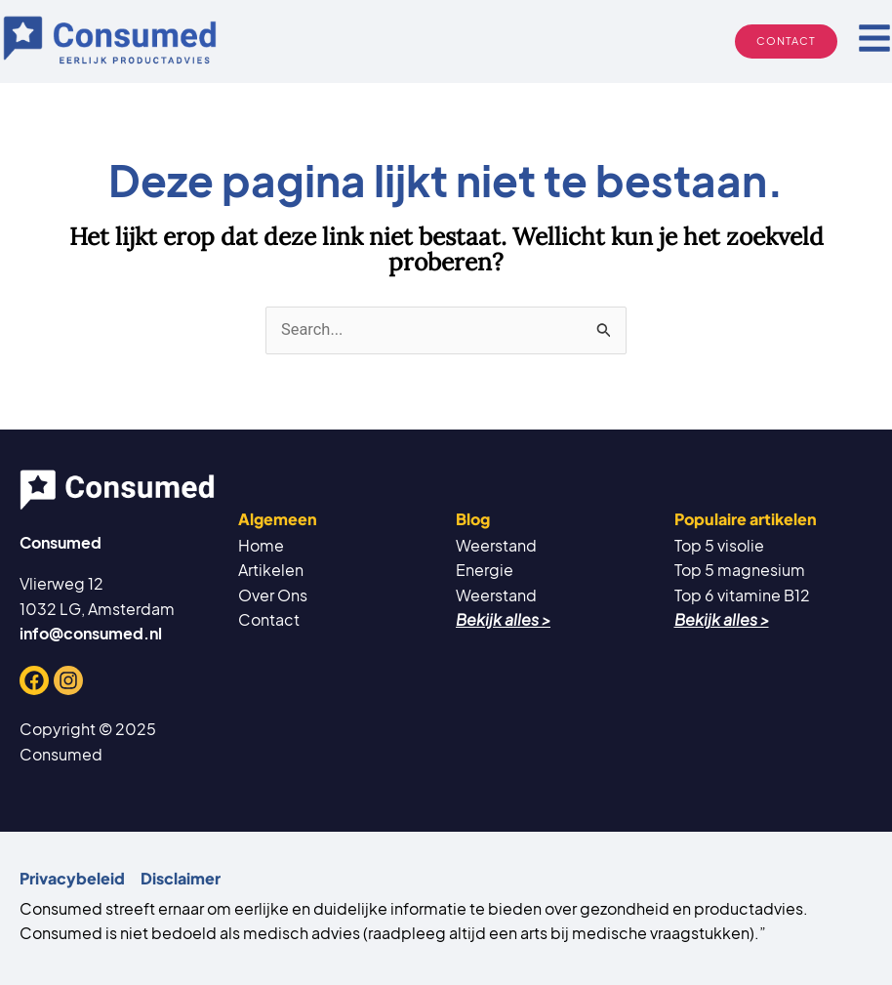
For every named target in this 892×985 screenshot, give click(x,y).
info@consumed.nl (91, 633)
